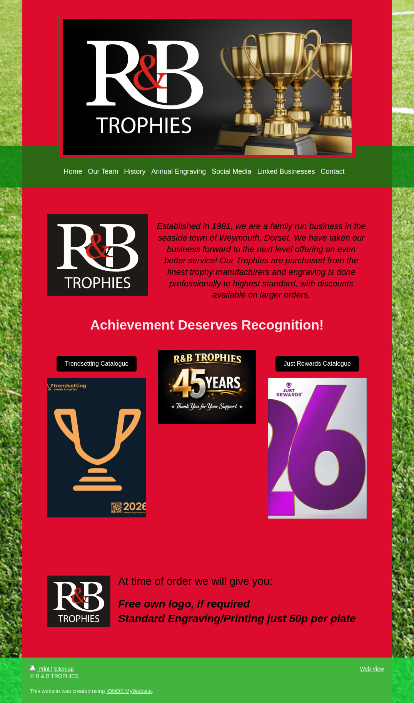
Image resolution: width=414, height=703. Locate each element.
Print (40, 669)
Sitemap (63, 669)
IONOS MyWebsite (129, 691)
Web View (372, 669)
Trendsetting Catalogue (97, 363)
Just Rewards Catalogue (317, 363)
